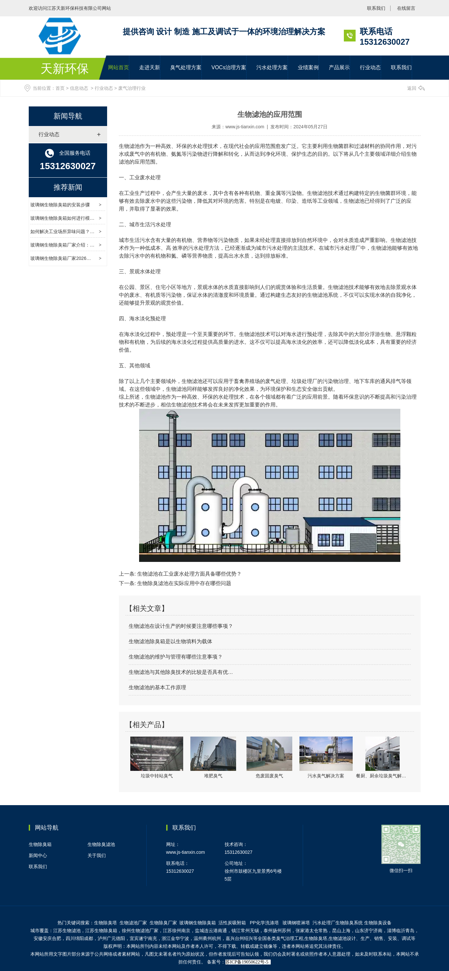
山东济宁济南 (368, 930)
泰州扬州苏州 (277, 930)
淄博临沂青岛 (400, 930)
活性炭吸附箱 (232, 922)
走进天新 (149, 67)
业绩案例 (308, 67)
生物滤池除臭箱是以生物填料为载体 (170, 641)
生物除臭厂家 (163, 922)
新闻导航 (68, 116)
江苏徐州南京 (176, 930)
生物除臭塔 (105, 922)
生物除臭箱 (40, 844)
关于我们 (97, 855)
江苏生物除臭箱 (101, 930)
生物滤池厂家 (133, 922)
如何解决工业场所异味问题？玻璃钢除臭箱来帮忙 (80, 231)
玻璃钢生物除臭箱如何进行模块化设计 (69, 218)
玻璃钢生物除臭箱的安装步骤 (60, 204)
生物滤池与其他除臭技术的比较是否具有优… (181, 672)
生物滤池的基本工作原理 (157, 687)
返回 (411, 88)
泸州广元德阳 (111, 938)
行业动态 (370, 67)
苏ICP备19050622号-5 (246, 962)
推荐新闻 (68, 187)
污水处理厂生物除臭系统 (338, 922)
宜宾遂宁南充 (143, 938)
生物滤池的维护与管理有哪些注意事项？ (176, 657)
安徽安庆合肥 (47, 938)
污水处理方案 (272, 67)
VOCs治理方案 (229, 67)
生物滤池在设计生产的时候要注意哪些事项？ (181, 626)
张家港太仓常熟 (312, 930)
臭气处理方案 (185, 67)
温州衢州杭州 (207, 938)
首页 (60, 88)
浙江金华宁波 (175, 938)
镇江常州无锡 (245, 930)
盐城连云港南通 (211, 930)
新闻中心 (38, 855)
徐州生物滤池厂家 (140, 930)
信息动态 (79, 88)
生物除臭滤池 (101, 844)
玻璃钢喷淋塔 (296, 922)
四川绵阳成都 (79, 938)
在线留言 (406, 8)
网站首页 (118, 67)
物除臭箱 (197, 922)
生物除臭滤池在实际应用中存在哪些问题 (183, 583)
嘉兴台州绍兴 (239, 938)
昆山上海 (341, 930)
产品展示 (339, 67)
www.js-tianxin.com (244, 126)
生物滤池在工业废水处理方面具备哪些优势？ (189, 574)
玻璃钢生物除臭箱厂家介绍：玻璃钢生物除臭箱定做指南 (87, 244)
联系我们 (376, 8)
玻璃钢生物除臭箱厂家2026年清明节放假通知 (76, 258)
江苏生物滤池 (67, 930)
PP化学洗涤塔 (265, 922)
